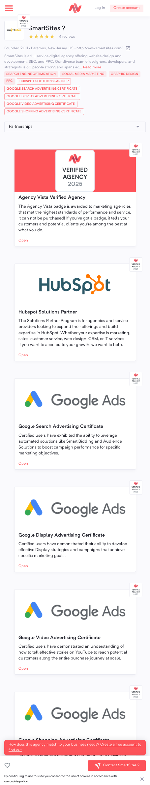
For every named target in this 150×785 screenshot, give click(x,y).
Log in (100, 8)
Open (23, 240)
